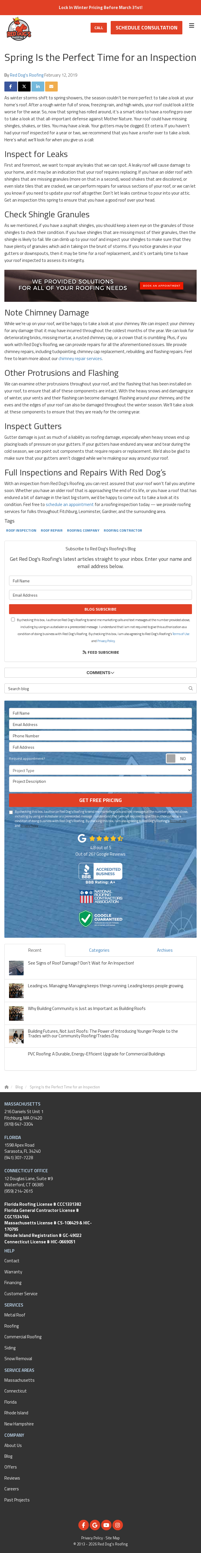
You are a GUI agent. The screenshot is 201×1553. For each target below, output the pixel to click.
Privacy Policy (106, 640)
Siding (9, 1347)
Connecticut (15, 1391)
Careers (11, 1488)
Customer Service (21, 1293)
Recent (35, 950)
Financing (12, 1282)
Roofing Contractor (123, 530)
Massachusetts (19, 1380)
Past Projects (17, 1499)
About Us (13, 1445)
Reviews (12, 1478)
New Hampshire (19, 1423)
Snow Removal (18, 1358)
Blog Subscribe (100, 609)
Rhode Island (16, 1412)
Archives (165, 950)
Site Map (112, 1538)
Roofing (11, 1326)
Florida (10, 1402)
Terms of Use (180, 633)
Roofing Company (83, 530)
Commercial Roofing (22, 1336)
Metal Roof (14, 1314)
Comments (100, 672)
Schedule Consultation (146, 27)
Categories (99, 950)
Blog (8, 1456)
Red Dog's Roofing (26, 75)
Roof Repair (52, 530)
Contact (12, 1260)
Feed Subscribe (100, 652)
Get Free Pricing (100, 800)
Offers (10, 1467)
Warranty (13, 1271)
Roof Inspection (21, 530)
